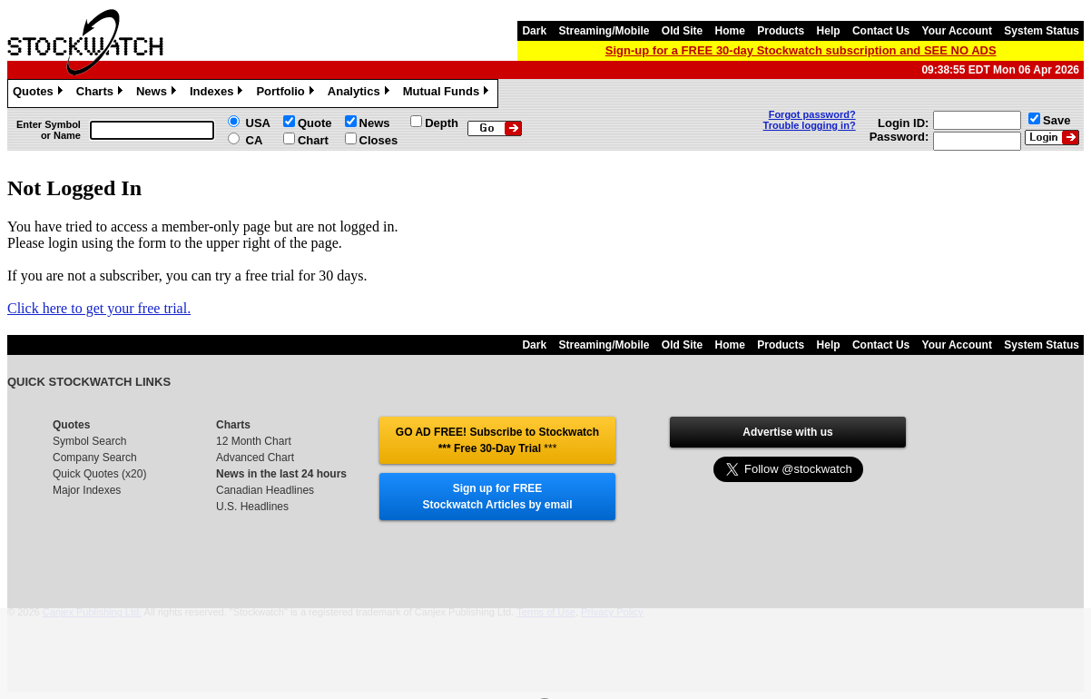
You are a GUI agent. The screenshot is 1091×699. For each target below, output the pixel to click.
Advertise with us (787, 432)
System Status (1041, 31)
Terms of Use (545, 611)
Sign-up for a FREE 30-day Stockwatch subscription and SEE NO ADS (801, 50)
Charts (101, 93)
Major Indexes (87, 490)
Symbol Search (89, 441)
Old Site (682, 31)
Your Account (957, 31)
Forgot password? (812, 114)
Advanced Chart (255, 457)
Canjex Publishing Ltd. (92, 611)
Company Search (95, 457)
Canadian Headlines (265, 490)
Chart (313, 140)
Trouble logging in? (809, 125)
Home (730, 31)
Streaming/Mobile (603, 31)
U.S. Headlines (252, 506)
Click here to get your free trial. (99, 308)
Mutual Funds (448, 93)
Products (780, 31)
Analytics (361, 93)
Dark (534, 31)
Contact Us (880, 31)
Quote (315, 123)
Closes (378, 140)
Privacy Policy (612, 611)
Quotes (40, 93)
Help (828, 31)
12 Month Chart (253, 441)
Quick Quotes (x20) (99, 474)
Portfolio (287, 93)
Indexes (218, 93)
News (158, 93)
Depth (441, 123)
